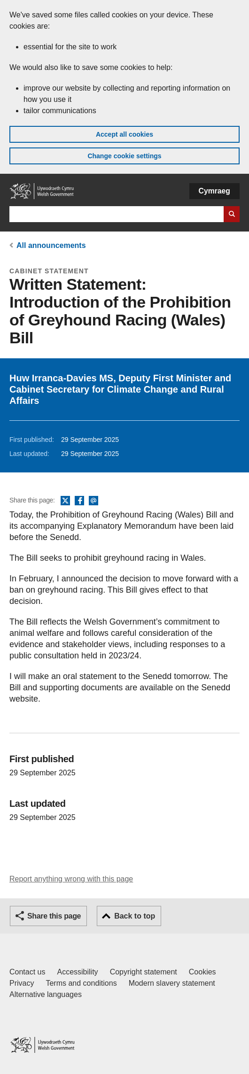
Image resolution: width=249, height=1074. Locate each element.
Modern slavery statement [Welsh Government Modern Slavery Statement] (172, 983)
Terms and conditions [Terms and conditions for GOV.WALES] (81, 983)
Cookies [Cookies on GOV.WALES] (202, 972)
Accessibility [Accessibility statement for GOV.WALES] (77, 972)
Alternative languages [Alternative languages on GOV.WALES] (45, 994)
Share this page (54, 916)
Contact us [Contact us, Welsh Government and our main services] (27, 972)
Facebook (79, 501)
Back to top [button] (134, 916)
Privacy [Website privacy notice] (21, 983)
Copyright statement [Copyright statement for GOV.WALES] (143, 972)
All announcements (51, 245)
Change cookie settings (124, 156)
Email (93, 501)
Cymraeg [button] (214, 191)
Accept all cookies (124, 134)
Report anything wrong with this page (71, 879)
